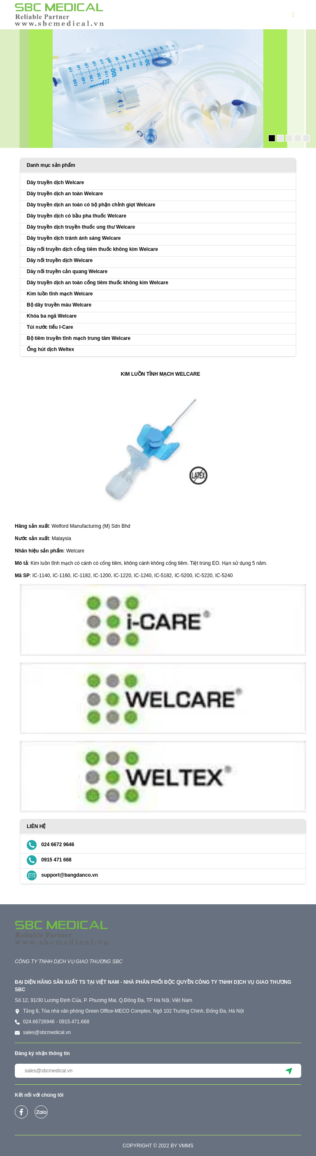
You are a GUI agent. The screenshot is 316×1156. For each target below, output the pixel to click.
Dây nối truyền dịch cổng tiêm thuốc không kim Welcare (92, 249)
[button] (296, 15)
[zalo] (41, 1112)
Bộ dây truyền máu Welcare (59, 305)
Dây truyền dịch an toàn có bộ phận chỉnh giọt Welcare (91, 205)
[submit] (289, 1070)
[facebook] (21, 1112)
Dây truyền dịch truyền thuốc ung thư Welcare (81, 227)
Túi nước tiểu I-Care (50, 327)
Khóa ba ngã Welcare (52, 316)
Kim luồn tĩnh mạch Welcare (60, 294)
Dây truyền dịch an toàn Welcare (65, 194)
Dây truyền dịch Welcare (55, 182)
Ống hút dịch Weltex (50, 349)
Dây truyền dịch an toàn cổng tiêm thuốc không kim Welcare (97, 282)
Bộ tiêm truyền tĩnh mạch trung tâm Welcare (78, 338)
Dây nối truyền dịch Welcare (60, 260)
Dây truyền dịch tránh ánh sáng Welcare (74, 238)
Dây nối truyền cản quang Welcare (67, 271)
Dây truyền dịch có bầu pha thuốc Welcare (76, 216)
